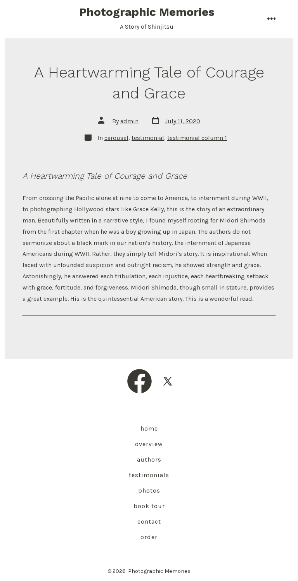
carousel (116, 137)
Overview (149, 444)
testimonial (148, 137)
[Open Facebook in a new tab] (139, 381)
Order (149, 537)
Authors (149, 459)
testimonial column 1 (197, 137)
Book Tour (149, 506)
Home (149, 428)
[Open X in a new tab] (168, 381)
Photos (149, 490)
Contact (149, 521)
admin (129, 121)
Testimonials (149, 475)
